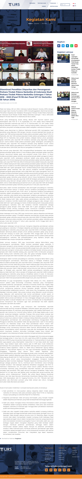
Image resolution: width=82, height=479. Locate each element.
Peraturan (61, 457)
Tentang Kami (43, 3)
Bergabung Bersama (48, 458)
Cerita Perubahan (50, 452)
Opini (50, 23)
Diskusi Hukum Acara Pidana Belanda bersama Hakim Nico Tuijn (75, 112)
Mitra (46, 461)
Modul (60, 455)
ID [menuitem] (75, 3)
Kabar (45, 6)
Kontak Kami (54, 6)
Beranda (32, 3)
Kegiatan (36, 23)
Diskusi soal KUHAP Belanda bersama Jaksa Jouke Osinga (75, 82)
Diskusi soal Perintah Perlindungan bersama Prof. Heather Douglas (75, 97)
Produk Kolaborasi (61, 452)
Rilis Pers (44, 23)
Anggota (47, 454)
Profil (46, 450)
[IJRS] (25, 453)
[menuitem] (74, 4)
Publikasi (54, 3)
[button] (58, 45)
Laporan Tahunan (50, 456)
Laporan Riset (62, 450)
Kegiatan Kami (41, 19)
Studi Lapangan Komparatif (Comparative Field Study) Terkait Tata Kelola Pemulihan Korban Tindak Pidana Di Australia (75, 63)
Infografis (61, 459)
